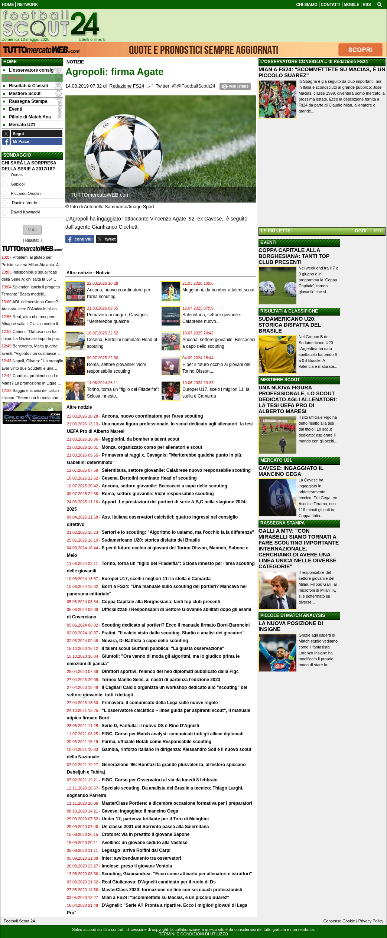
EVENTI (268, 242)
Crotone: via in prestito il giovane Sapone (146, 834)
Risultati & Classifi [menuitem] (25, 85)
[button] (32, 230)
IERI (378, 230)
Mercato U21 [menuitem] (19, 124)
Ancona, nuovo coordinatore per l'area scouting (152, 416)
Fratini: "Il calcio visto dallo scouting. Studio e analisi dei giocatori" (173, 632)
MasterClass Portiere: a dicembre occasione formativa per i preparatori (177, 803)
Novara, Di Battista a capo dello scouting (145, 640)
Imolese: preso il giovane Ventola (137, 866)
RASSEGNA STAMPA (282, 523)
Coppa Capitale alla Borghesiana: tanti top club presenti (161, 601)
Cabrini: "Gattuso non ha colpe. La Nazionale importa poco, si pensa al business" (31, 338)
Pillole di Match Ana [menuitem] (27, 117)
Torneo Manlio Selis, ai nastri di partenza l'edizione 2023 (161, 679)
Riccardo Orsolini (26, 193)
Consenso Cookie (339, 921)
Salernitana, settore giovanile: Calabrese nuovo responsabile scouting (176, 470)
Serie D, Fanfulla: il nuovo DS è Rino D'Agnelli (150, 725)
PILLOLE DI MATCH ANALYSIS (292, 615)
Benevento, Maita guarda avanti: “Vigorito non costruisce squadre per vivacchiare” (29, 353)
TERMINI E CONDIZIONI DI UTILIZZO (193, 934)
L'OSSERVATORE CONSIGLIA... (293, 61)
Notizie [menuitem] (13, 78)
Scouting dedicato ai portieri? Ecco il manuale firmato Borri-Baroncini (176, 625)
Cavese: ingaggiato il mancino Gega (140, 811)
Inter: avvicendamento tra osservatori (141, 858)
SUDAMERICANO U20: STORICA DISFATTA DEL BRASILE (289, 325)
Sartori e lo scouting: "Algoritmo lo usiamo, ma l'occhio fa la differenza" (178, 532)
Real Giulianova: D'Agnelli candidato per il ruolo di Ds (159, 882)
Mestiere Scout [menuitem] (21, 93)
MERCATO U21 (276, 460)
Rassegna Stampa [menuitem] (25, 101)
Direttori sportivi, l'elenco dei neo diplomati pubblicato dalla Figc (170, 671)
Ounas (17, 175)
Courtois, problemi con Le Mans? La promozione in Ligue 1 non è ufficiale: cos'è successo (30, 382)
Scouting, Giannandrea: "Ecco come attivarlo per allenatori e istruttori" (177, 873)
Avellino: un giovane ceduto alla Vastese (145, 842)
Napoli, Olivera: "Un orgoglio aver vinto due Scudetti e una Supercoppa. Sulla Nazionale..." (32, 368)
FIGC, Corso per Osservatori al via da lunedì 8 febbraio (160, 779)
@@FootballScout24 (193, 86)
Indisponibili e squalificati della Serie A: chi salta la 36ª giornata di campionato (29, 279)
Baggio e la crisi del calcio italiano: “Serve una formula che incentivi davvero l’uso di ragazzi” (30, 397)
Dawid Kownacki (25, 212)
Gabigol (18, 184)
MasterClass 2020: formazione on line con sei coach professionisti (172, 889)
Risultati (32, 240)
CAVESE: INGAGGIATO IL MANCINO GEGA (290, 471)
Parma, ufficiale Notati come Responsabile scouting (156, 741)
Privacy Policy (370, 921)
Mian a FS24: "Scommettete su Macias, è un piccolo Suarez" (165, 897)
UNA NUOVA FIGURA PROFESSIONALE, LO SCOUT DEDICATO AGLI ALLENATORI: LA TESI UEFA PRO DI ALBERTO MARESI (297, 399)
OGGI (360, 230)
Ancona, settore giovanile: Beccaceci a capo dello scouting (164, 485)
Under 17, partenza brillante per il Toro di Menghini (155, 818)
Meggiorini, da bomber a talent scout (218, 289)
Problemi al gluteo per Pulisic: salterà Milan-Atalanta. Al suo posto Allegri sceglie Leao (30, 264)
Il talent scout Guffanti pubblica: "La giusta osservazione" (163, 648)
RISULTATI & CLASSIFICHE (289, 311)
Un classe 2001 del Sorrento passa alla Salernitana (155, 826)
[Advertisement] (322, 174)
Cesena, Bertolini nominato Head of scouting (149, 478)
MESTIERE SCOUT (280, 379)
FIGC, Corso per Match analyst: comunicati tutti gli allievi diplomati (173, 733)
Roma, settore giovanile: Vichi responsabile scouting (158, 493)
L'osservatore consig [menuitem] (28, 70)
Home (10, 61)
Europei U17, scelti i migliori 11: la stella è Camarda (156, 578)
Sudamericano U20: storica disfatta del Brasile (151, 540)
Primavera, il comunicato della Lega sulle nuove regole (160, 702)
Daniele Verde (24, 202)
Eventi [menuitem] (12, 109)
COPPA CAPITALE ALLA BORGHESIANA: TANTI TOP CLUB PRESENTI (293, 256)
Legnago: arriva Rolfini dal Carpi (136, 850)
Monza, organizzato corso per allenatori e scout (152, 447)
